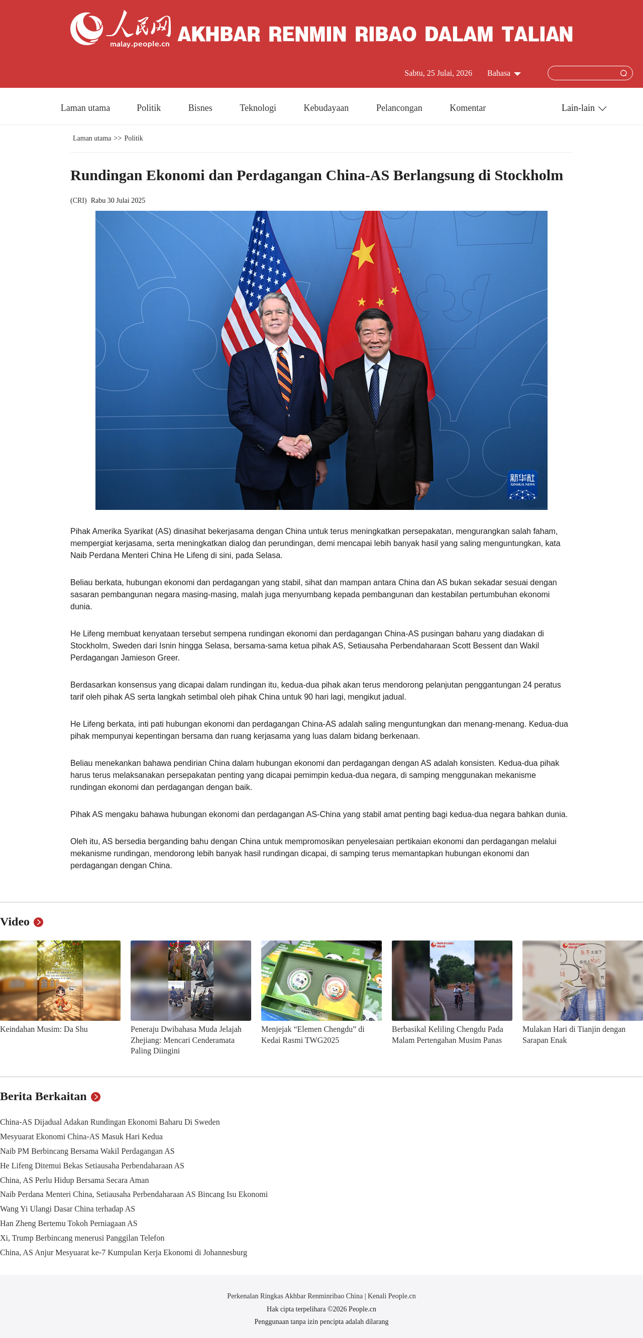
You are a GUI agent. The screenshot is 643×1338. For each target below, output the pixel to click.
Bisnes (201, 108)
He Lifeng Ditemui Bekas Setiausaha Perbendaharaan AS (92, 1165)
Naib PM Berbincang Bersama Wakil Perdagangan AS (87, 1151)
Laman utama (85, 108)
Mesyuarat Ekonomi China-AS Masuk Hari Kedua (81, 1136)
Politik (150, 108)
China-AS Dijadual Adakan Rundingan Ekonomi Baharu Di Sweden (110, 1122)
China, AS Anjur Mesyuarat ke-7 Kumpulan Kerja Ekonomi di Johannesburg (123, 1252)
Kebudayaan (327, 108)
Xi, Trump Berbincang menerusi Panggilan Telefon (82, 1238)
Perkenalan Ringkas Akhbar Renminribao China (295, 1296)
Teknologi (259, 108)
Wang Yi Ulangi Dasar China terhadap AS (67, 1209)
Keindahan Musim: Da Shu (44, 1029)
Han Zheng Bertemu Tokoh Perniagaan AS (69, 1223)
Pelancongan (400, 108)
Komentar (468, 108)
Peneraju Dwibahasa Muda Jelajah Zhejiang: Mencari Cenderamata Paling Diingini (186, 1040)
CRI (78, 200)
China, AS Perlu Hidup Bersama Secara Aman (74, 1180)
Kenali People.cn (391, 1296)
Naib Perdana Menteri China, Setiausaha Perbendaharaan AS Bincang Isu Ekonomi (134, 1194)
